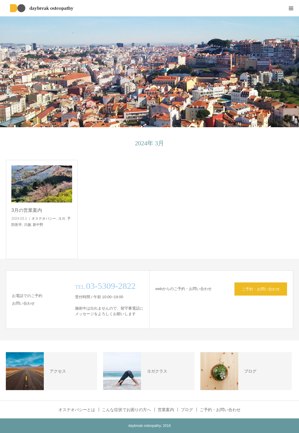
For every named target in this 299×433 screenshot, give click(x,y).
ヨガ (61, 218)
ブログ (187, 410)
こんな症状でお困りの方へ (126, 410)
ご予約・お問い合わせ (261, 289)
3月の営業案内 (26, 210)
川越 (27, 225)
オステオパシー (44, 218)
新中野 (38, 225)
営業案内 (166, 410)
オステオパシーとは (76, 410)
